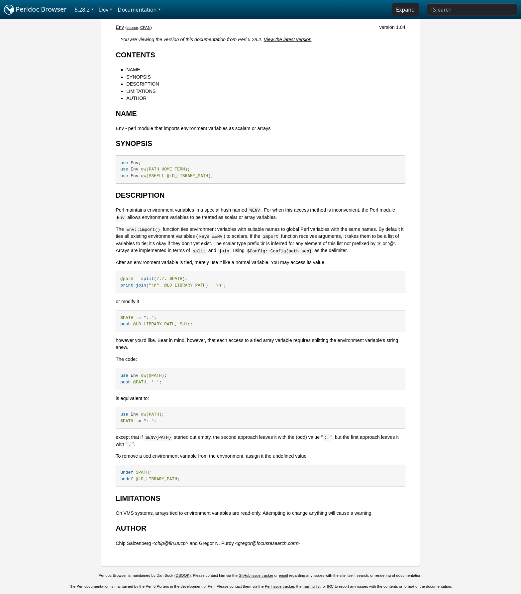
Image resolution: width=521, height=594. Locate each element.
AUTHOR (136, 98)
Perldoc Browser (35, 10)
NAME (133, 69)
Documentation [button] (137, 9)
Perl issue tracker (279, 586)
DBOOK (183, 575)
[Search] (472, 9)
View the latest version (288, 39)
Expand (405, 9)
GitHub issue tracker (256, 575)
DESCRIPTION (142, 84)
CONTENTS (135, 55)
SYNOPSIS (138, 77)
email (283, 575)
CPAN (145, 28)
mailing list (312, 586)
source (132, 28)
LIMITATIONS (141, 91)
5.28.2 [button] (82, 9)
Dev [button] (104, 9)
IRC (330, 586)
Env (120, 27)
